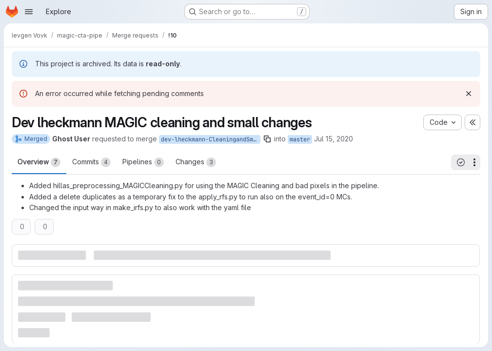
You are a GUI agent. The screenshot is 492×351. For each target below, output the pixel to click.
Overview (39, 162)
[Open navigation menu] (29, 12)
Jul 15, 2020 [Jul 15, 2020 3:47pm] (333, 139)
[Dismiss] (468, 93)
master (300, 139)
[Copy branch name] (267, 139)
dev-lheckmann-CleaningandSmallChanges (210, 139)
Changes (196, 162)
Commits (91, 162)
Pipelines (143, 162)
